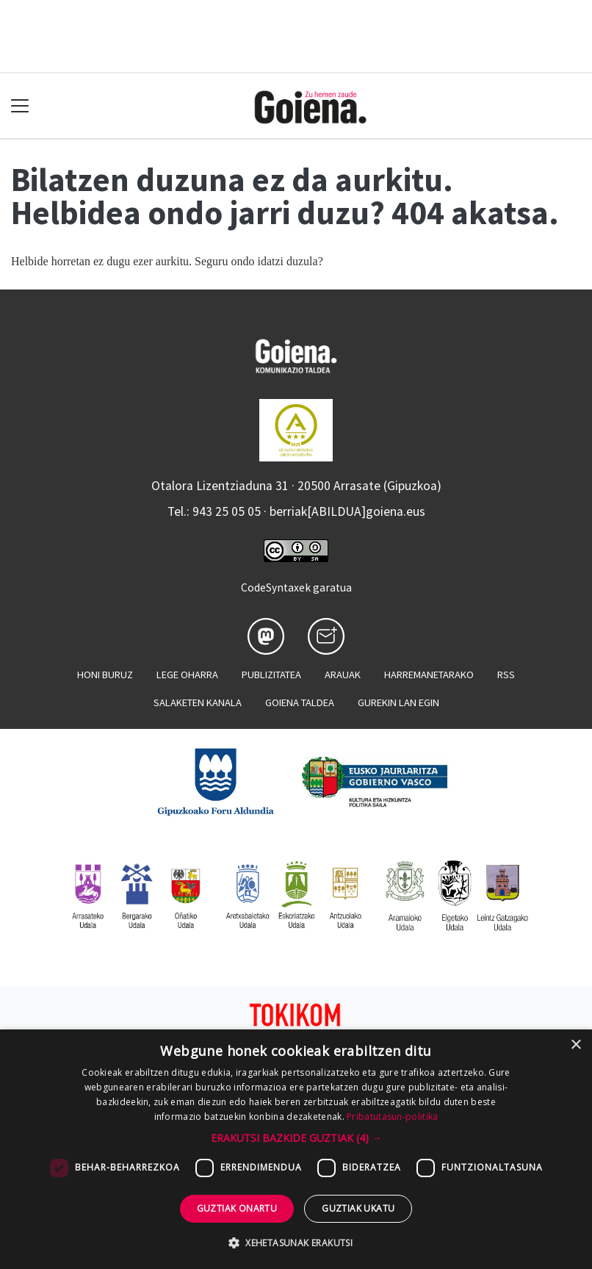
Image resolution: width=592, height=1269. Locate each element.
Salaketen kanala (198, 702)
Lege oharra (187, 674)
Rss (506, 674)
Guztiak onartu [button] (237, 1208)
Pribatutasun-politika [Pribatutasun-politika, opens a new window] (392, 1116)
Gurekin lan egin (398, 702)
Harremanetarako (429, 674)
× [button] (575, 1045)
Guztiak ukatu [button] (358, 1208)
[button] (296, 1138)
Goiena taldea (299, 702)
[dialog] (296, 1149)
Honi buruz (105, 674)
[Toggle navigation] (20, 106)
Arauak (343, 674)
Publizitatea (271, 674)
